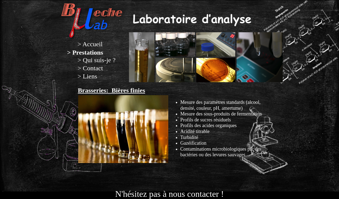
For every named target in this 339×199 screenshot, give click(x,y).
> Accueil (90, 44)
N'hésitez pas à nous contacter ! (169, 194)
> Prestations (85, 52)
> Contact (90, 68)
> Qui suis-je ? (97, 60)
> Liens (87, 76)
